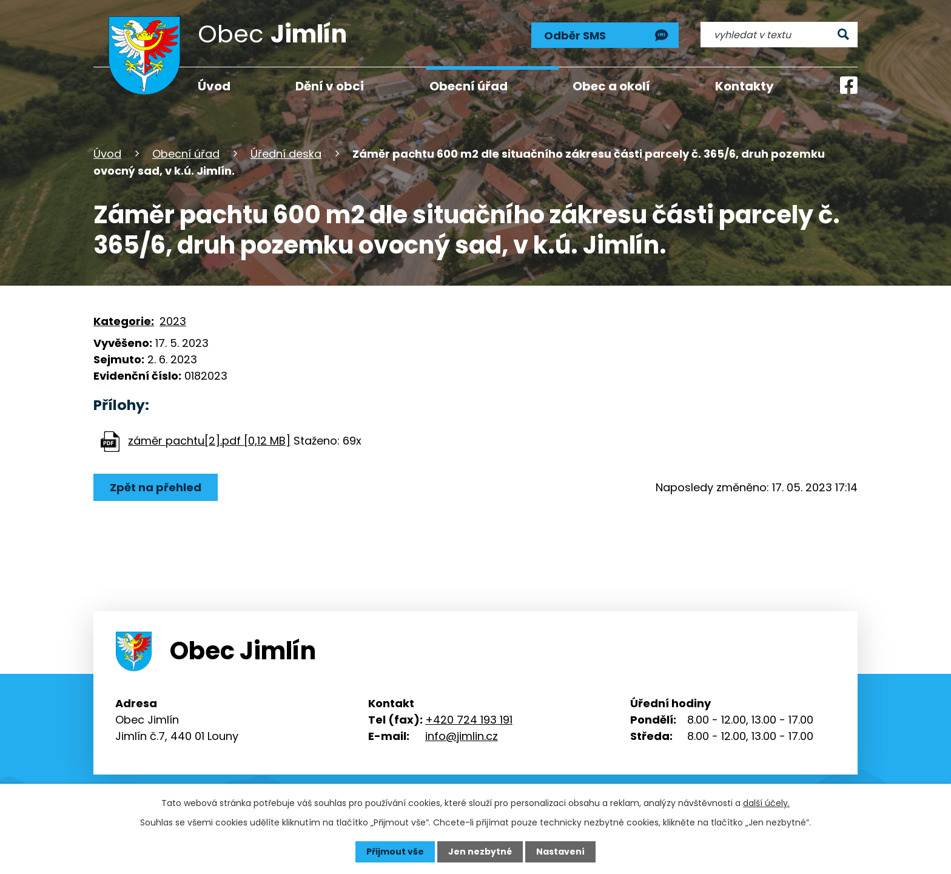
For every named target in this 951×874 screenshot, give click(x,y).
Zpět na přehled (155, 487)
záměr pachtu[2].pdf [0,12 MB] (209, 440)
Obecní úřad (186, 153)
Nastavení (560, 851)
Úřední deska (285, 153)
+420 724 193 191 (468, 719)
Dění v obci (329, 86)
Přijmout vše (395, 851)
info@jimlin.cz (461, 736)
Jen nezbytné (480, 851)
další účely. (766, 803)
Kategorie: (123, 321)
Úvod (107, 153)
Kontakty (744, 86)
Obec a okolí (611, 86)
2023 (173, 321)
